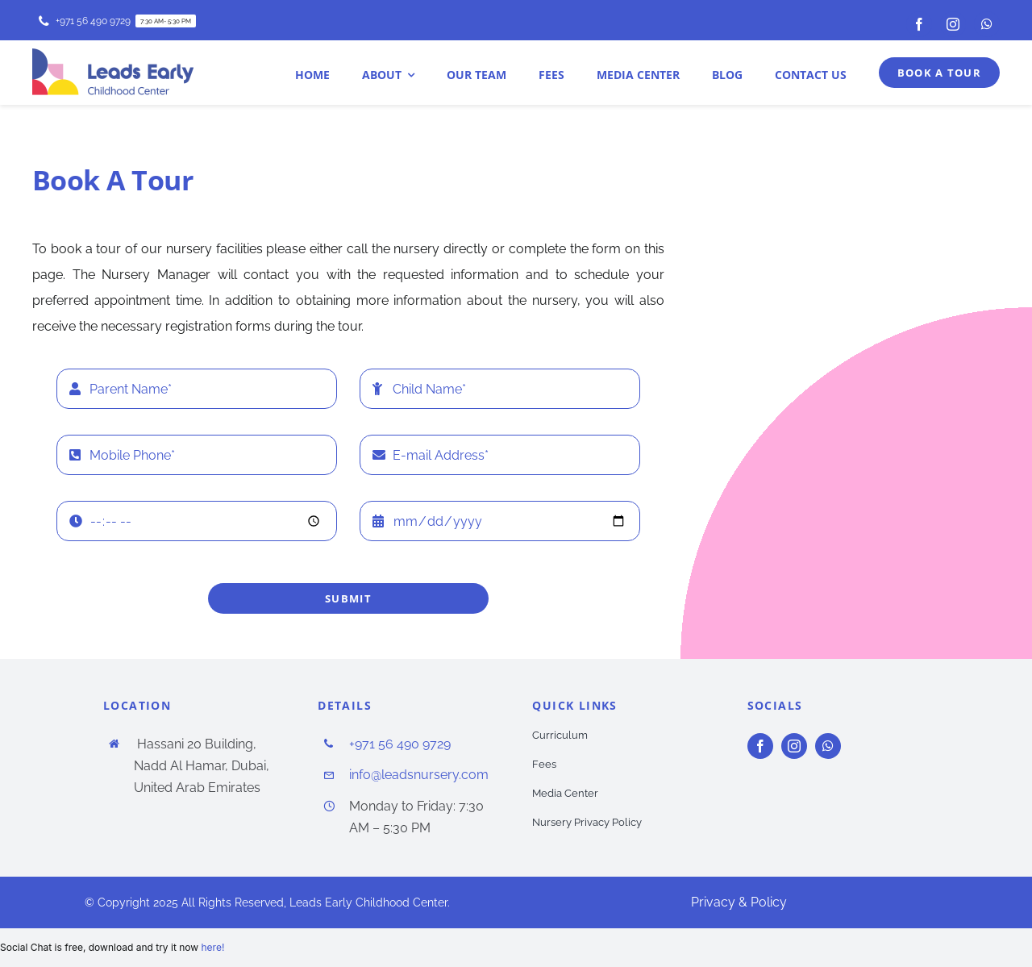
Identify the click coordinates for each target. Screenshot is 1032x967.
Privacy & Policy (739, 902)
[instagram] (953, 24)
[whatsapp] (987, 24)
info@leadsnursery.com (419, 774)
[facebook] (919, 24)
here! (212, 947)
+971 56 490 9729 (400, 744)
